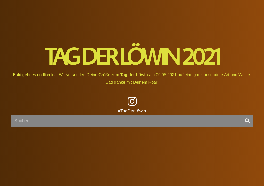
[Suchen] (132, 121)
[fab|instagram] (132, 101)
